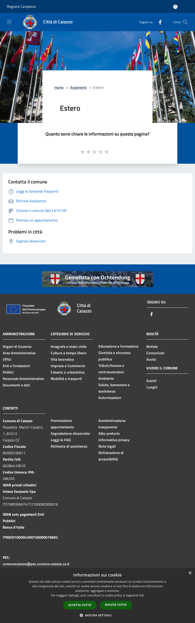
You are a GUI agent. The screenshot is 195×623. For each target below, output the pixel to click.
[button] (97, 615)
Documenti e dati (16, 385)
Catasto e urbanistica (68, 372)
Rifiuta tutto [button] (116, 605)
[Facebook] (158, 22)
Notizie (152, 346)
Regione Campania (21, 6)
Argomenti (78, 87)
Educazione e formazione (118, 346)
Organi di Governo (17, 346)
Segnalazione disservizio (70, 433)
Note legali (107, 446)
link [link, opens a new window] (141, 595)
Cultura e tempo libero (68, 353)
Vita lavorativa (62, 359)
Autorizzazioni (109, 397)
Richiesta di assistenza (69, 446)
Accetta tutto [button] (79, 605)
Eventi (151, 380)
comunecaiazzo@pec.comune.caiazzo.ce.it (36, 564)
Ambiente (106, 378)
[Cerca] (185, 22)
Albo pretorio (109, 433)
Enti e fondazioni (16, 365)
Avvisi (151, 359)
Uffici (7, 359)
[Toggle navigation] (9, 21)
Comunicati (155, 353)
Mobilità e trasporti (66, 378)
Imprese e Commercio (68, 365)
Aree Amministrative (19, 353)
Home (59, 87)
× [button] (190, 573)
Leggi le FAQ (61, 440)
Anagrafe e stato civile (68, 346)
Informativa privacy (114, 440)
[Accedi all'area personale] (175, 6)
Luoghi (151, 387)
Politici (8, 372)
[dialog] (97, 595)
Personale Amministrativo (23, 378)
